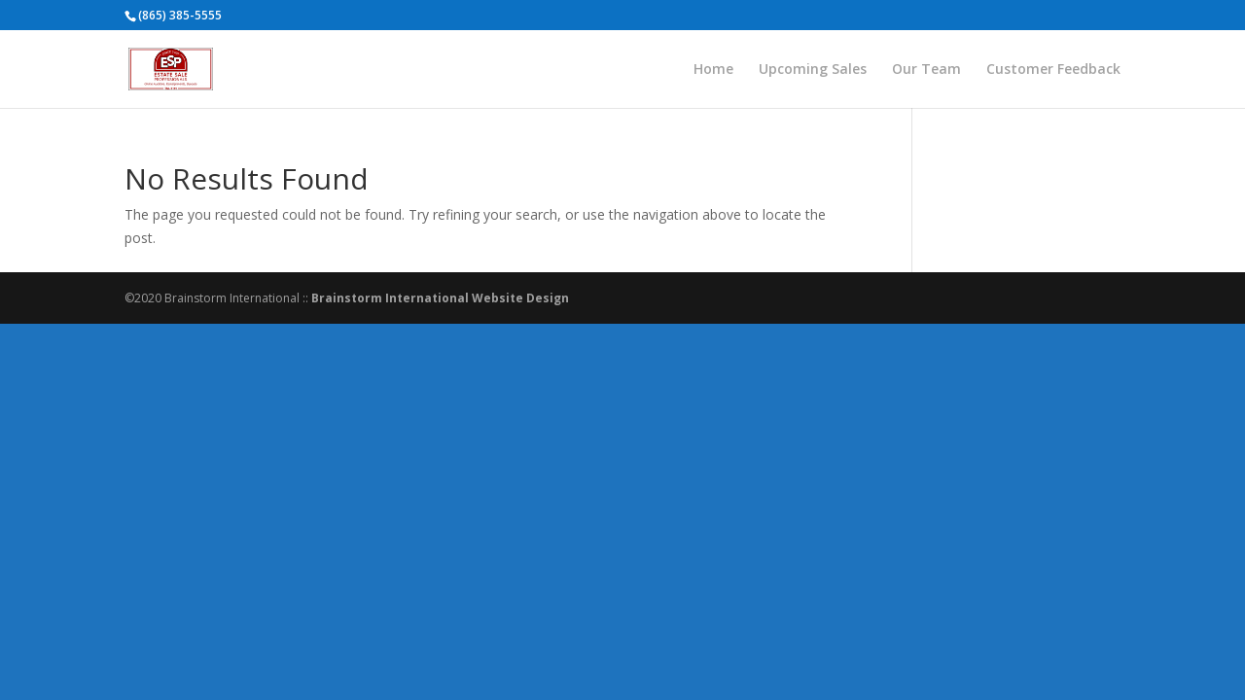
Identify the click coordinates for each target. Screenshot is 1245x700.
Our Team (926, 70)
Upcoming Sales (813, 70)
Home (713, 70)
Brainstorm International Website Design (440, 298)
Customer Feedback (1053, 70)
